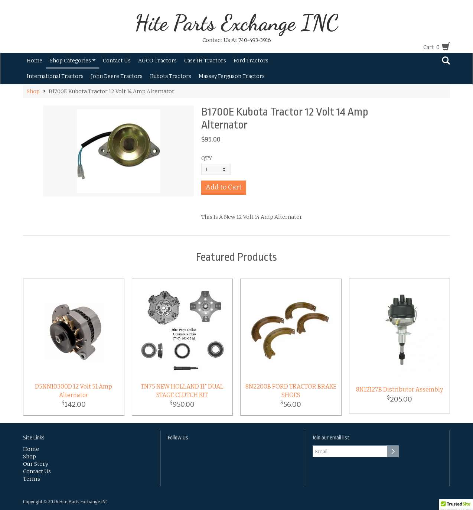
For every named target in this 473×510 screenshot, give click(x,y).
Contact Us (117, 61)
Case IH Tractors (205, 61)
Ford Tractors (251, 61)
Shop (33, 91)
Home (34, 61)
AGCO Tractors (157, 61)
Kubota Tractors (170, 76)
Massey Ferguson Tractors (232, 76)
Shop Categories (72, 61)
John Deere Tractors (117, 76)
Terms (31, 478)
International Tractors (55, 76)
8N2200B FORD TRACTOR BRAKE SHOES (290, 391)
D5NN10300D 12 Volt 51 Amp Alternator (73, 391)
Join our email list (331, 438)
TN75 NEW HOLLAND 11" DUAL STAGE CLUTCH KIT (182, 391)
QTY (206, 158)
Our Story (35, 464)
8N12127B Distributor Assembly (399, 389)
